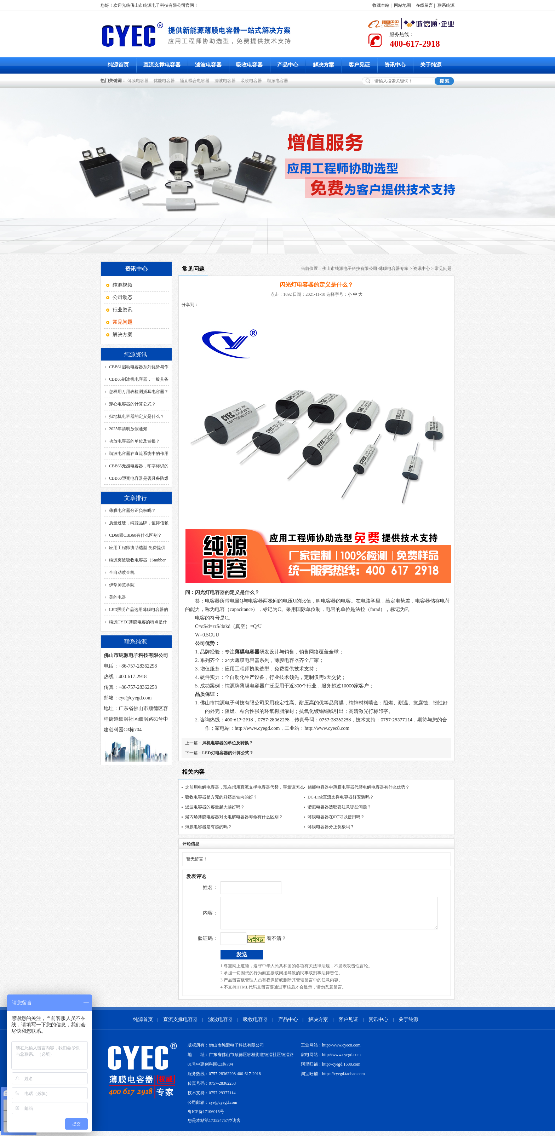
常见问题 (443, 268)
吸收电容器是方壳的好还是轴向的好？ (221, 797)
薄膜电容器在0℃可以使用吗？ (336, 816)
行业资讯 (122, 309)
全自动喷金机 (122, 572)
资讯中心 (395, 65)
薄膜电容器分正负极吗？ (132, 510)
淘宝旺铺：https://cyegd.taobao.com (333, 1079)
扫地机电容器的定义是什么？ (136, 416)
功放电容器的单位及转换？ (134, 441)
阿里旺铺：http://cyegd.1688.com (330, 1069)
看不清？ (261, 943)
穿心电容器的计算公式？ (132, 404)
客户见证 (359, 65)
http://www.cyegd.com (257, 728)
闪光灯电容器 (210, 592)
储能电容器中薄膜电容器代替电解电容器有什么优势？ (359, 787)
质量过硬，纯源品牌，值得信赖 (138, 522)
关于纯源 (430, 65)
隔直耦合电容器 (196, 80)
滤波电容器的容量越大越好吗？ (215, 807)
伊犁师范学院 (122, 584)
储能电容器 (165, 80)
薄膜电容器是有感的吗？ (208, 826)
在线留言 (424, 5)
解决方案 (323, 65)
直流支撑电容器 (162, 65)
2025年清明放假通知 (128, 428)
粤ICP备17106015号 (206, 1116)
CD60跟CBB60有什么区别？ (135, 535)
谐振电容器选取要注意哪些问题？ (339, 807)
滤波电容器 (208, 65)
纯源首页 (118, 65)
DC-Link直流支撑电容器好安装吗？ (341, 797)
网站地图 (402, 5)
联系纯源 (445, 5)
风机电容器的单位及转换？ (227, 742)
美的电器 (117, 597)
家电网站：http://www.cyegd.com (331, 1059)
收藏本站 (380, 5)
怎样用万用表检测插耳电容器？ (138, 391)
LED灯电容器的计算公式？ (227, 752)
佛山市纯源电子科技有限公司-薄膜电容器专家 (365, 268)
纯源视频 (122, 285)
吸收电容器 (249, 65)
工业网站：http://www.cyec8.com (331, 1050)
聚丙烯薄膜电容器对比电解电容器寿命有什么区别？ (234, 816)
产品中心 (287, 65)
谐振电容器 (278, 80)
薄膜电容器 (139, 80)
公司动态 (122, 297)
